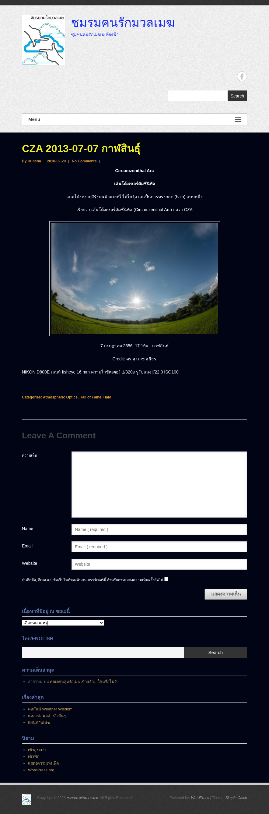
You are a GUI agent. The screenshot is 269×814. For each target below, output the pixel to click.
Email (27, 545)
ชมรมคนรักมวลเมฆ (123, 22)
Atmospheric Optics (60, 397)
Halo (107, 397)
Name (27, 528)
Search (237, 96)
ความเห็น (29, 455)
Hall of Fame (90, 397)
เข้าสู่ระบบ (37, 750)
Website (29, 563)
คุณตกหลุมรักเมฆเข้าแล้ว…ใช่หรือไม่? (83, 681)
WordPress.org (41, 770)
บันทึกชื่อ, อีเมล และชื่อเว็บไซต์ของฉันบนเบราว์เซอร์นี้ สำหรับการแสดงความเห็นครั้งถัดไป (92, 580)
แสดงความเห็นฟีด (43, 763)
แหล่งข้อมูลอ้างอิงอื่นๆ (47, 715)
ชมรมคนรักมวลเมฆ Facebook (242, 76)
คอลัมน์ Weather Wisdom (50, 709)
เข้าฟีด (33, 756)
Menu (134, 119)
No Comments (84, 161)
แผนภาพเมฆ (39, 722)
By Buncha (31, 161)
